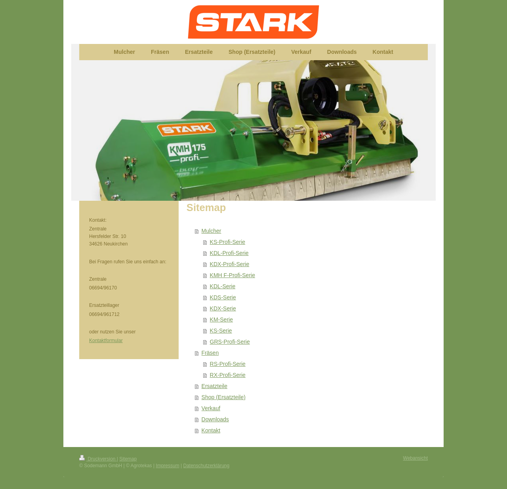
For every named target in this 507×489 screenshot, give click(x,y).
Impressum (167, 465)
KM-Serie (221, 319)
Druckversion (98, 459)
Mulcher (211, 231)
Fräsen (210, 353)
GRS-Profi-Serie (230, 342)
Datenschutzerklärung (206, 465)
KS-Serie (221, 330)
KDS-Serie (223, 297)
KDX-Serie (223, 308)
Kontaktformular (106, 340)
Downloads (215, 419)
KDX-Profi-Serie (230, 264)
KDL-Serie (223, 286)
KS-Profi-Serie (227, 242)
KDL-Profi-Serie (229, 253)
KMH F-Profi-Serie (232, 275)
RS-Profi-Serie (228, 364)
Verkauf (211, 408)
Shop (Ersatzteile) (224, 397)
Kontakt (211, 430)
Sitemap (128, 459)
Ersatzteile (214, 386)
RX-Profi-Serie (228, 375)
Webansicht (415, 458)
